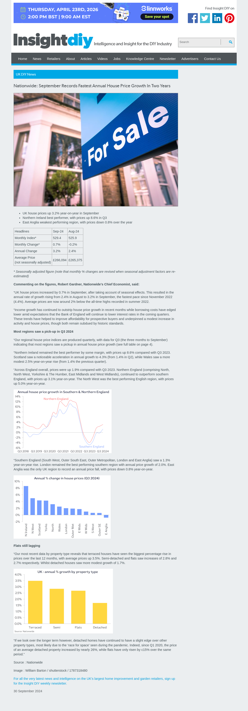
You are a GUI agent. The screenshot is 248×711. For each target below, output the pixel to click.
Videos (102, 59)
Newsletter (168, 59)
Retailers (53, 59)
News (37, 59)
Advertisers (189, 59)
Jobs (117, 59)
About (70, 59)
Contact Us (212, 59)
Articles (86, 59)
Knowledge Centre (140, 59)
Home (22, 59)
